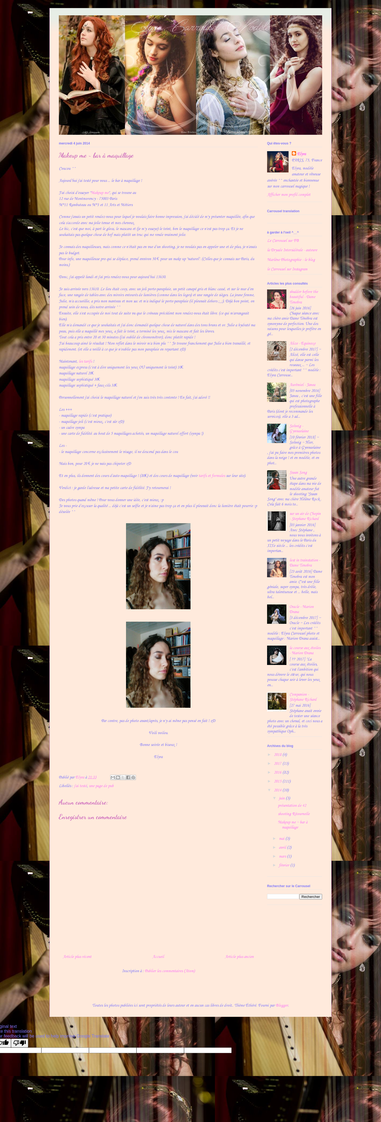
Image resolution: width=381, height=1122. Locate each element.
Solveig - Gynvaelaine (298, 429)
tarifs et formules (212, 475)
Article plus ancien (239, 956)
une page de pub (101, 786)
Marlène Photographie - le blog (291, 259)
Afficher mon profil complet (288, 194)
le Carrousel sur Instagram (287, 269)
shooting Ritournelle (294, 814)
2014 (278, 790)
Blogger (282, 1005)
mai (282, 838)
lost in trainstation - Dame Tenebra (304, 563)
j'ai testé (80, 786)
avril (283, 847)
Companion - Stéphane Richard (303, 697)
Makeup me (100, 192)
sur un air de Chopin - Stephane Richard (305, 516)
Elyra (301, 154)
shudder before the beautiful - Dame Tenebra (303, 297)
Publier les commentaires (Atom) (170, 971)
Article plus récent (77, 956)
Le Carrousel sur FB (283, 240)
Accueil (158, 956)
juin (282, 798)
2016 (278, 772)
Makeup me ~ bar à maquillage (292, 825)
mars (283, 856)
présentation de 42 (292, 805)
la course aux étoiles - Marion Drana (304, 651)
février (284, 865)
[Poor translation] (19, 1043)
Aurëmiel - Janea (302, 385)
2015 (278, 781)
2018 (278, 754)
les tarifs (85, 361)
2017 (278, 763)
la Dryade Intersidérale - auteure (292, 250)
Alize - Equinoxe (302, 343)
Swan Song (298, 472)
